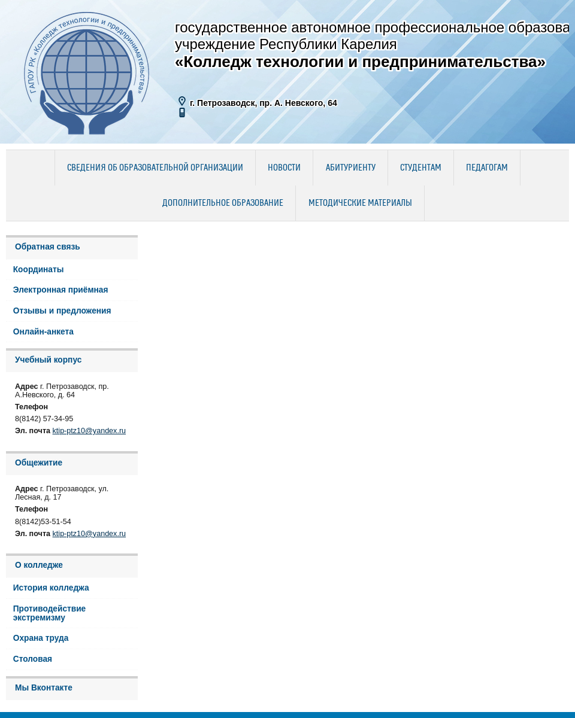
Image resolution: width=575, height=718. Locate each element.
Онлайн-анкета (43, 331)
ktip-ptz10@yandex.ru (89, 431)
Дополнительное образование (222, 203)
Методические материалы (360, 203)
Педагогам (487, 168)
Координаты (38, 269)
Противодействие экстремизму (49, 613)
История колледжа (51, 587)
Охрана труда (41, 638)
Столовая (32, 659)
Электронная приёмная (60, 289)
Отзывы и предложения (62, 310)
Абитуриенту (351, 168)
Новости (284, 168)
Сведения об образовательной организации (155, 168)
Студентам (420, 168)
